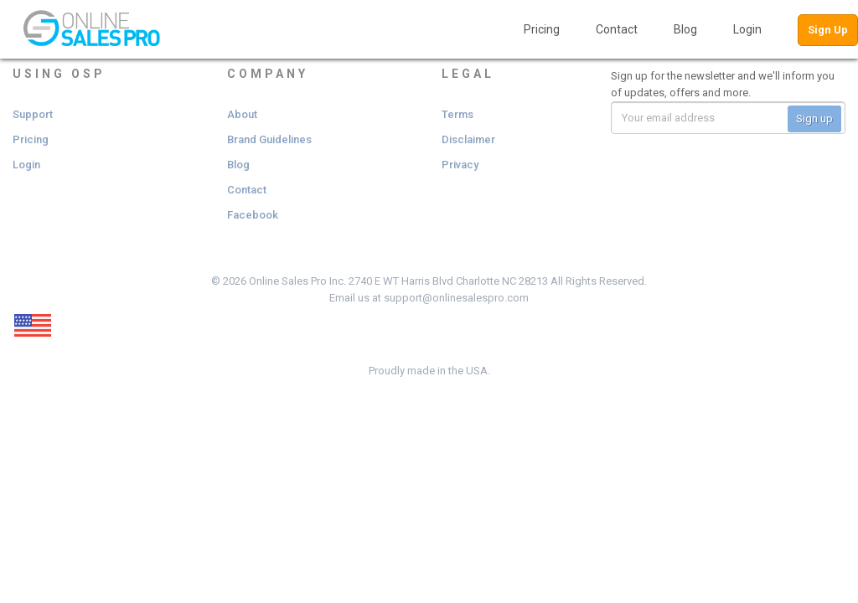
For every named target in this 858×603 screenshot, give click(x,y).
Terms (457, 114)
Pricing (542, 29)
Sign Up (828, 29)
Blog (685, 29)
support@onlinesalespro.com (456, 297)
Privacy (460, 164)
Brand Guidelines (269, 139)
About (242, 114)
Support (33, 114)
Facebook (252, 215)
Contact (617, 29)
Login (747, 29)
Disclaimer (468, 139)
